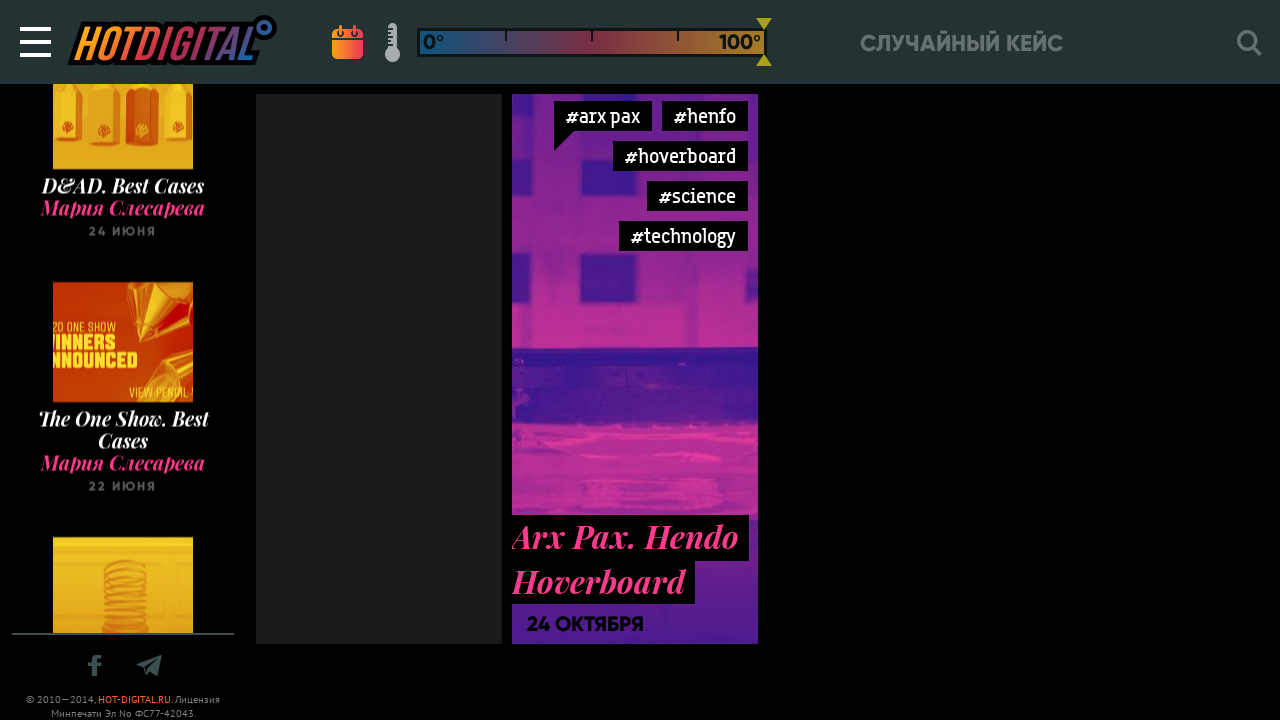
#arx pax (603, 115)
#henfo (705, 115)
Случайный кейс (961, 43)
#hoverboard (680, 155)
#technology (683, 235)
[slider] (764, 42)
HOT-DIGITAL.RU (134, 699)
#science (697, 195)
